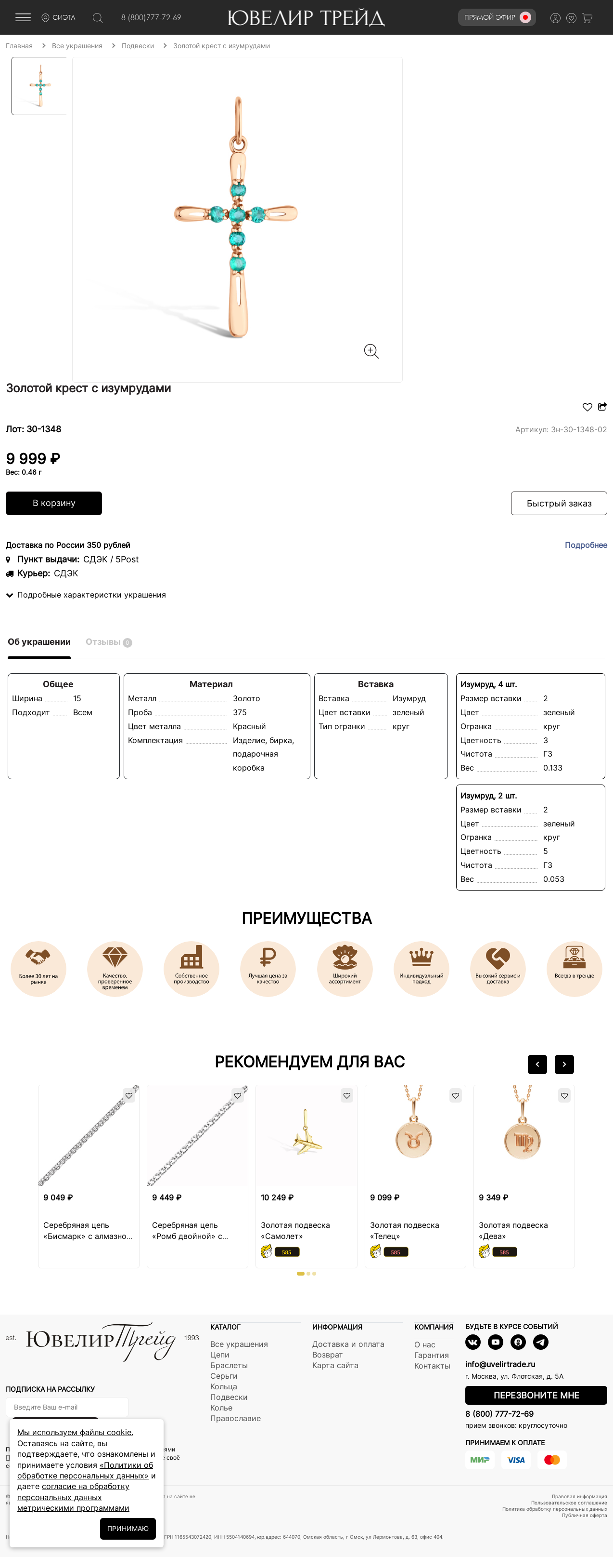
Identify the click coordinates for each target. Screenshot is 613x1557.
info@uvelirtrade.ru (500, 1364)
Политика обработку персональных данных (554, 1509)
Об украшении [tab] (39, 642)
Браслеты (229, 1365)
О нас (424, 1344)
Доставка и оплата (348, 1344)
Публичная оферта (584, 1515)
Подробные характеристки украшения (86, 594)
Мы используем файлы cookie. (75, 1432)
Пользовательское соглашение (569, 1502)
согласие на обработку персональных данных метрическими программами (73, 1497)
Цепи (220, 1354)
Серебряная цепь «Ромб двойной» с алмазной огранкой (189, 1236)
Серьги (224, 1376)
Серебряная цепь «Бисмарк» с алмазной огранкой (87, 1236)
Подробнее (586, 545)
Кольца (223, 1386)
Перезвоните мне (536, 1395)
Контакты (432, 1366)
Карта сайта (335, 1365)
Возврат (327, 1354)
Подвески (229, 1397)
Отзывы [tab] (109, 642)
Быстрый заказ (559, 503)
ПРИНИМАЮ (128, 1528)
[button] (537, 1064)
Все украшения (239, 1344)
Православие (235, 1418)
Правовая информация (579, 1496)
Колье (221, 1407)
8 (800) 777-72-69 (499, 1414)
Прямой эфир (497, 17)
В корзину (54, 503)
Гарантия (431, 1355)
